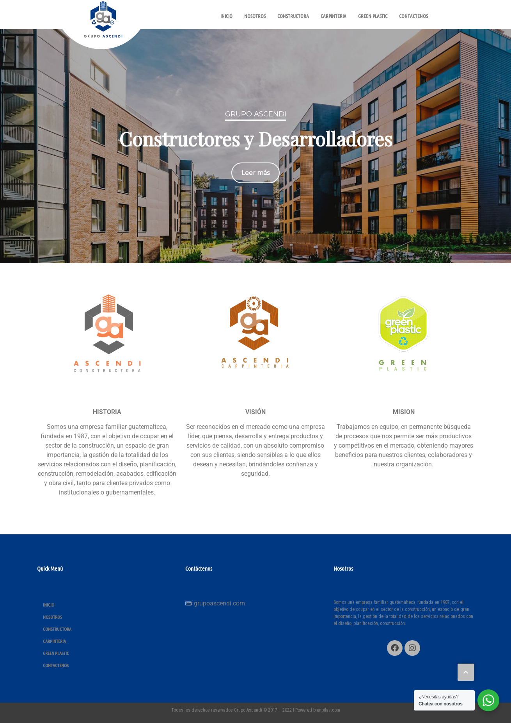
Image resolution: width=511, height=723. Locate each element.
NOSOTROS (255, 15)
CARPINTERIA (333, 15)
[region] (255, 146)
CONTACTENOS (413, 15)
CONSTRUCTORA (293, 15)
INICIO (226, 15)
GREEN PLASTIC (372, 15)
